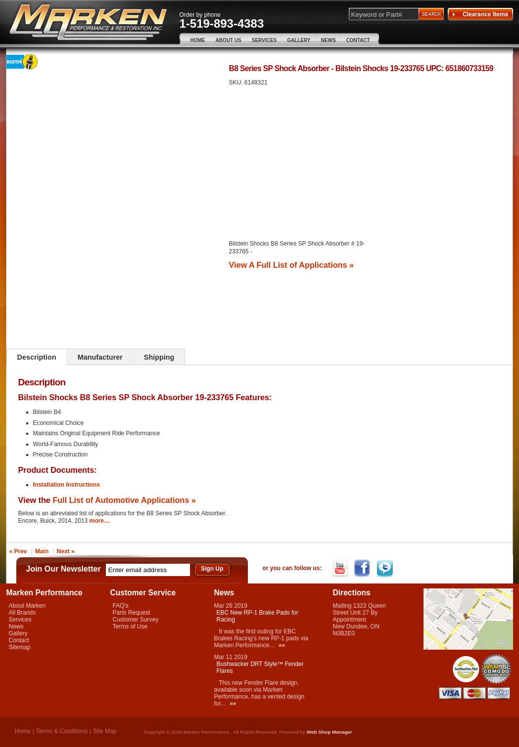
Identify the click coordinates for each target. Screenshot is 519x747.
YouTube (341, 569)
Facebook (363, 569)
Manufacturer (100, 357)
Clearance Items (480, 14)
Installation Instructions (66, 484)
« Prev (18, 551)
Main (41, 551)
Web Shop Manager (329, 732)
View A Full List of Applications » (291, 264)
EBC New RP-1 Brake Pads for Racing (257, 616)
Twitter (386, 569)
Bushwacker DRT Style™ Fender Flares (260, 667)
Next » (66, 551)
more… (100, 520)
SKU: (236, 82)
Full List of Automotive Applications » (123, 500)
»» (282, 645)
